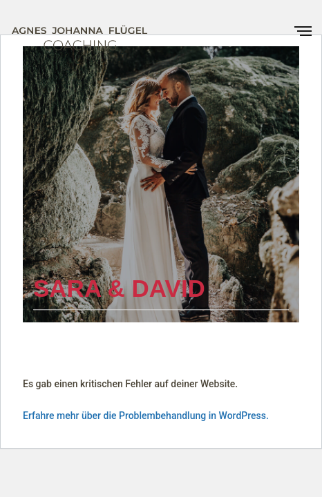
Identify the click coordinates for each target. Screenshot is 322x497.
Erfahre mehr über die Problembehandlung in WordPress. (146, 415)
